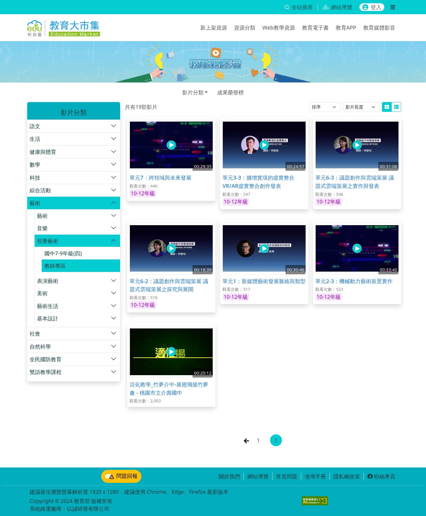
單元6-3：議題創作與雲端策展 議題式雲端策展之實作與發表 (354, 181)
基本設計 (47, 318)
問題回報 (121, 476)
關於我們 (229, 476)
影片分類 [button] (193, 92)
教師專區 (55, 265)
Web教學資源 (278, 27)
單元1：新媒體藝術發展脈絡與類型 (264, 281)
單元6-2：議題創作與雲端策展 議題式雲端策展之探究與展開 (169, 285)
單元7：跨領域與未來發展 (160, 177)
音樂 (42, 228)
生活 (35, 138)
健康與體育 (43, 151)
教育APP (346, 27)
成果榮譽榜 (230, 92)
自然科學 (40, 346)
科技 (35, 177)
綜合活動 (40, 190)
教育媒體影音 (379, 27)
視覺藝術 (47, 240)
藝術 (35, 203)
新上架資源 (213, 27)
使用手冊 (315, 476)
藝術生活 (47, 305)
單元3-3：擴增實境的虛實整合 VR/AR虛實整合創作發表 (258, 181)
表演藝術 (47, 280)
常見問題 (286, 476)
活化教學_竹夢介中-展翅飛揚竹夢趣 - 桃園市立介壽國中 (169, 388)
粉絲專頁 (381, 476)
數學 (35, 164)
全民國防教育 (46, 359)
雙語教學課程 (46, 371)
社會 (35, 333)
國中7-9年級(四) (63, 253)
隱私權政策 (346, 476)
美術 (42, 293)
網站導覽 (258, 476)
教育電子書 (315, 27)
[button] (73, 126)
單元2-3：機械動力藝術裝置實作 (354, 281)
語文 (35, 126)
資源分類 (244, 27)
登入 (371, 7)
